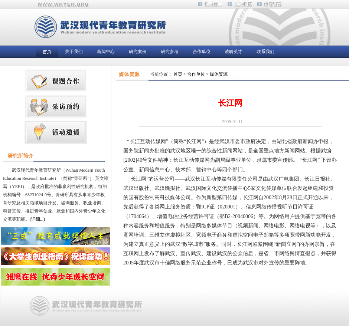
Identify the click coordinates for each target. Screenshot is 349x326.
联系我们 (265, 51)
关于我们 (74, 51)
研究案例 (138, 51)
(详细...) (37, 219)
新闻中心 (106, 51)
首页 (177, 74)
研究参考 (170, 51)
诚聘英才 (233, 51)
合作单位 (202, 51)
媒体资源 (219, 74)
